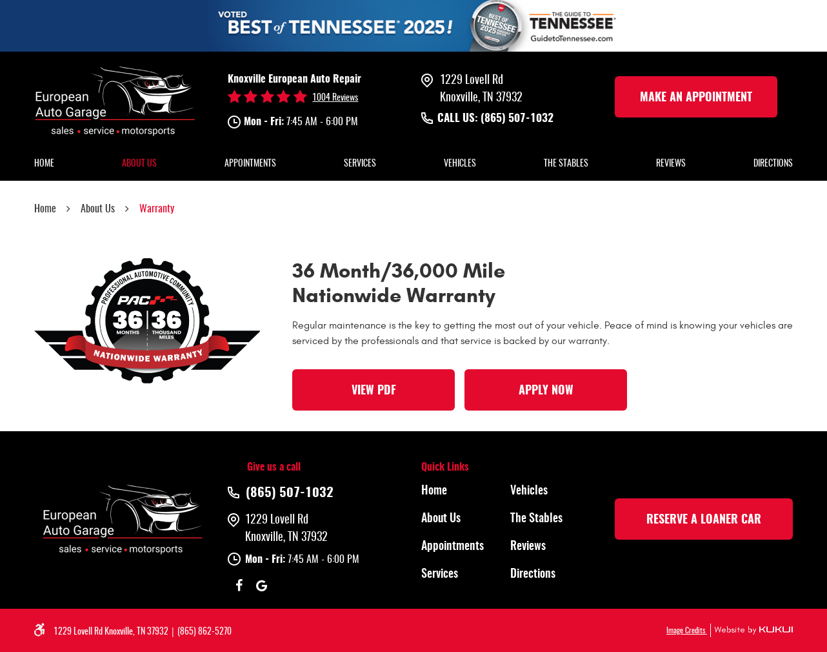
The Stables (566, 163)
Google (261, 585)
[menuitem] (44, 164)
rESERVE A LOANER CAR (703, 520)
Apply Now (546, 391)
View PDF (374, 391)
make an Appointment (696, 98)
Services (360, 163)
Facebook (239, 585)
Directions (773, 163)
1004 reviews (335, 98)
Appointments (250, 163)
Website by (751, 630)
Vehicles (460, 163)
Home (44, 163)
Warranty (156, 209)
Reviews (671, 163)
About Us (139, 163)
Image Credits (686, 631)
